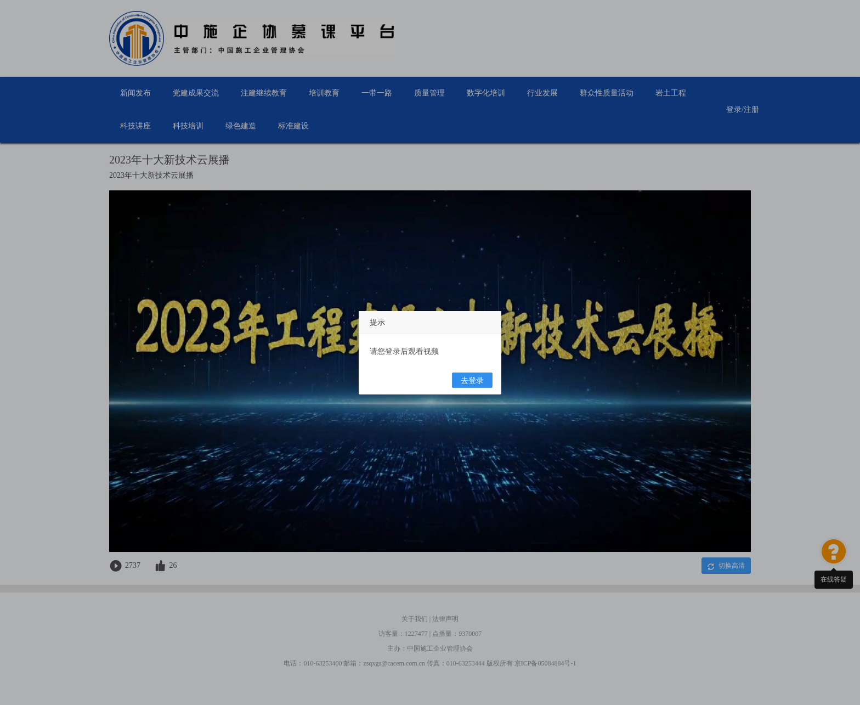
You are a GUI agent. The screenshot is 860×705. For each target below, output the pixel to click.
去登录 (472, 380)
